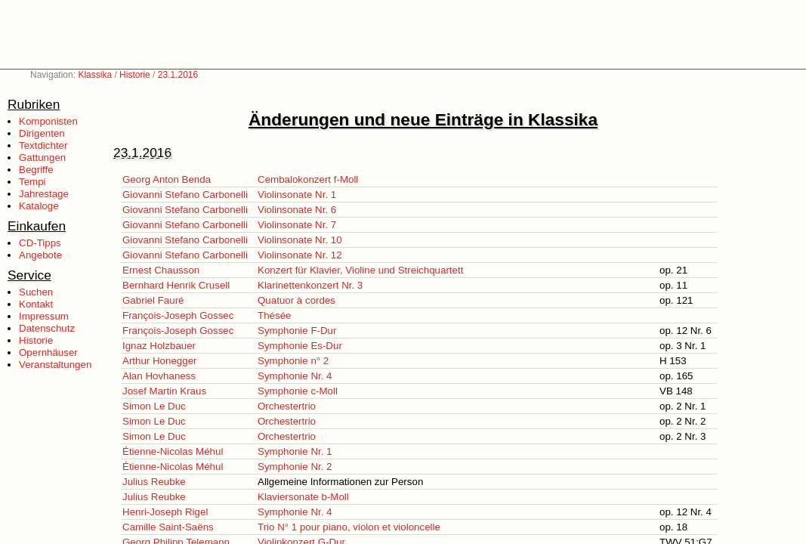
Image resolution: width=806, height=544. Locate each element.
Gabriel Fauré (153, 300)
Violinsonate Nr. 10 (300, 240)
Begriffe (36, 169)
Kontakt (36, 304)
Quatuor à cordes (296, 300)
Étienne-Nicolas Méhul (172, 451)
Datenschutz (47, 328)
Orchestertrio (287, 406)
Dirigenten (42, 133)
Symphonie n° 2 (293, 360)
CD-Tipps (40, 243)
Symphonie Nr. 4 (295, 376)
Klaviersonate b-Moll (303, 496)
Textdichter (43, 145)
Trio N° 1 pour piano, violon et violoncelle (349, 527)
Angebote (40, 255)
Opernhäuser (48, 352)
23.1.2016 (178, 75)
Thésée (274, 315)
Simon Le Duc (154, 406)
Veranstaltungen (55, 364)
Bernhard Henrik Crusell (176, 285)
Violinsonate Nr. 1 (297, 194)
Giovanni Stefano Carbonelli (185, 194)
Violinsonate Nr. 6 (297, 209)
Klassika (95, 75)
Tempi (32, 181)
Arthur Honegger (159, 360)
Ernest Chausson (160, 270)
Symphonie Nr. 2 (295, 466)
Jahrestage (44, 193)
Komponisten (48, 121)
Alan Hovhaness (159, 376)
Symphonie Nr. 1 (295, 451)
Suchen (36, 292)
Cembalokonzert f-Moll (308, 179)
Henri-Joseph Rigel (165, 512)
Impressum (44, 316)
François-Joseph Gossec (177, 315)
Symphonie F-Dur (297, 330)
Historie (134, 75)
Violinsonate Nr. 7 (297, 224)
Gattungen (42, 157)
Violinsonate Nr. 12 (300, 255)
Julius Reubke (154, 481)
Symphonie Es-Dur (300, 345)
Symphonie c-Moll (298, 391)
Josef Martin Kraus (164, 391)
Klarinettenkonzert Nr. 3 (310, 285)
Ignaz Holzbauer (159, 345)
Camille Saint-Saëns (168, 527)
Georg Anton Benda (166, 179)
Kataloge (39, 206)
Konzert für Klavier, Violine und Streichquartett (360, 270)
